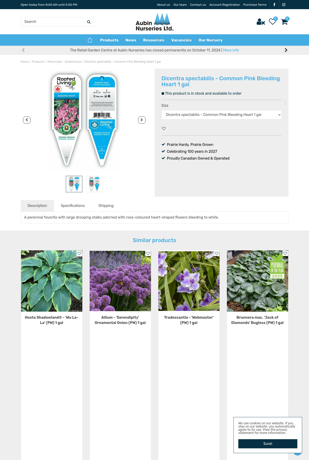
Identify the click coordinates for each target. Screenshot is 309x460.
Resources (236, 391)
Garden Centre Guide (172, 452)
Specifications (73, 205)
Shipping (106, 205)
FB (274, 4)
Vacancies (235, 384)
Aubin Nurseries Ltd (180, 384)
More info (231, 50)
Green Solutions (144, 452)
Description (37, 205)
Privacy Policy (238, 412)
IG (284, 4)
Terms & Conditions (243, 405)
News (231, 398)
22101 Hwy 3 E (176, 400)
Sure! (267, 443)
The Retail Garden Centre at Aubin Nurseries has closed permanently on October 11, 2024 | (154, 50)
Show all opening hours (109, 425)
